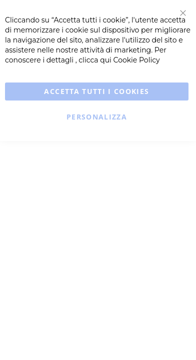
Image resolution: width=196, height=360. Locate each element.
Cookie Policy (137, 60)
